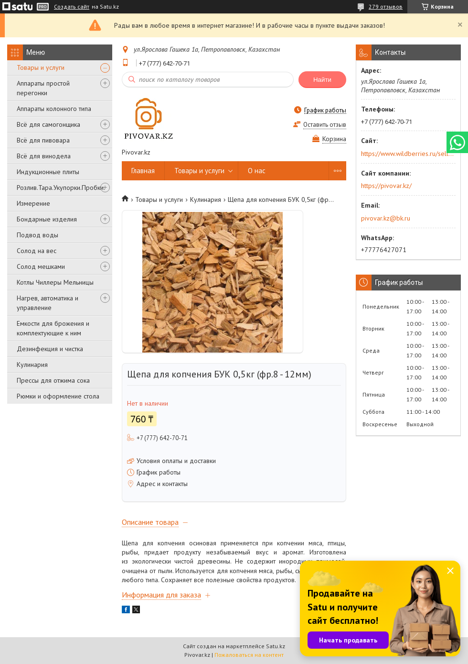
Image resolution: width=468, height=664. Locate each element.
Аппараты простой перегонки (43, 88)
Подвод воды (37, 235)
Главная (143, 170)
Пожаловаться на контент (249, 654)
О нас (257, 170)
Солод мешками (41, 266)
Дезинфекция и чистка (50, 348)
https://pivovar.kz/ (386, 185)
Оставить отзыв (324, 125)
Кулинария (32, 364)
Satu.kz (275, 646)
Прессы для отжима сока (53, 380)
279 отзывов (386, 6)
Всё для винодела (44, 156)
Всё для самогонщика (48, 124)
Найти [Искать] (322, 79)
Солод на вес (36, 250)
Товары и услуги (40, 67)
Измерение (33, 203)
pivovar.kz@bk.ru (385, 218)
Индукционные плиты (48, 171)
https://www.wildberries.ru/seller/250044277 (407, 153)
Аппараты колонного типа (54, 108)
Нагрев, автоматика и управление (47, 303)
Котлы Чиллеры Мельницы (55, 282)
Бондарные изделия (47, 219)
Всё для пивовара (43, 140)
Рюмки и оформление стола (58, 396)
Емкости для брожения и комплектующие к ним (53, 328)
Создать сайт (71, 6)
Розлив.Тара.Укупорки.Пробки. (61, 187)
